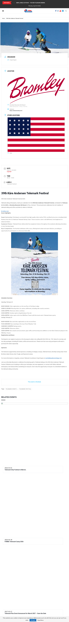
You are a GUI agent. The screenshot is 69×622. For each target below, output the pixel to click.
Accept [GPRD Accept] (33, 620)
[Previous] (13, 2)
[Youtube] (60, 10)
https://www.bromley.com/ (16, 110)
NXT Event (62, 557)
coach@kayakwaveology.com (53, 358)
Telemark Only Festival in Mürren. (15, 470)
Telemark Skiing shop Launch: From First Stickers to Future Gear (56, 609)
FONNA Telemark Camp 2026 (14, 541)
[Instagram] (58, 10)
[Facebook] (55, 10)
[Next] (14, 2)
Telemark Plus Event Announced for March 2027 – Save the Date (25, 548)
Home (3, 18)
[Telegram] (63, 10)
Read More (40, 620)
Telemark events (11, 389)
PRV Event (7, 557)
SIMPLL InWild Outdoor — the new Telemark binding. (30, 2)
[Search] (66, 10)
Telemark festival (25, 389)
